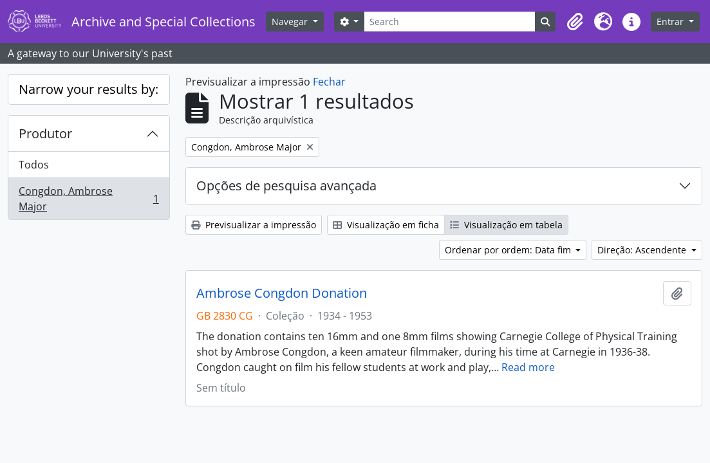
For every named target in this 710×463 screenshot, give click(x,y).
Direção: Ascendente (643, 250)
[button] (575, 22)
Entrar (671, 21)
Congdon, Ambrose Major (88, 198)
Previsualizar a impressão (253, 225)
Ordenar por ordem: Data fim (509, 250)
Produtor (45, 133)
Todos (34, 165)
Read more (528, 367)
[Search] (450, 22)
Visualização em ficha (386, 225)
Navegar (291, 21)
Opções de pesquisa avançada (286, 185)
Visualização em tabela (506, 225)
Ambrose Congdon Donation (281, 293)
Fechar (329, 82)
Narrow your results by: (88, 89)
